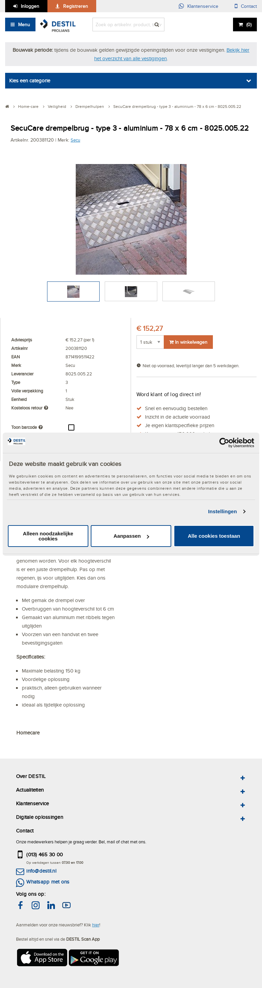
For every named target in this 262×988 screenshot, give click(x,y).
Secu (75, 140)
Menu (24, 24)
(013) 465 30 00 (44, 854)
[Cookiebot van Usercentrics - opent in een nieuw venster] (224, 442)
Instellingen (222, 511)
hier (95, 925)
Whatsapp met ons (47, 881)
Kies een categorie (29, 80)
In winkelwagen (188, 342)
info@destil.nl (41, 870)
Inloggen (30, 6)
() (248, 24)
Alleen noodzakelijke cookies (48, 536)
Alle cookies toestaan (214, 536)
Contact (249, 6)
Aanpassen (131, 536)
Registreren (75, 6)
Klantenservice (202, 6)
